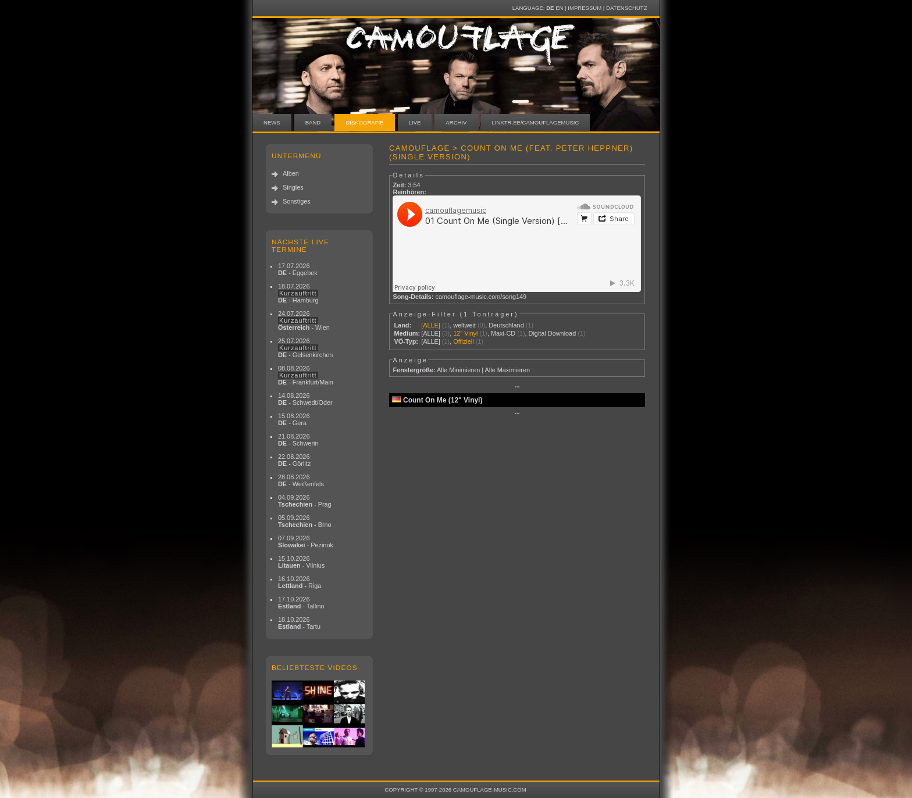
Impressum (584, 8)
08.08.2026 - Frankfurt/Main (305, 375)
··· (516, 386)
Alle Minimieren (458, 369)
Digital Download (552, 333)
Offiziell (463, 341)
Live (415, 122)
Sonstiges (297, 201)
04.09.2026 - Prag (305, 501)
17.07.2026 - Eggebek (298, 269)
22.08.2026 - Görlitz (294, 460)
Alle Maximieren (507, 369)
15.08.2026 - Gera (293, 419)
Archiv (456, 122)
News (271, 122)
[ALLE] (430, 325)
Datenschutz (626, 8)
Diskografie (364, 122)
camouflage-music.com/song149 (481, 296)
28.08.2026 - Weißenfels (301, 480)
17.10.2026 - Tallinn (301, 603)
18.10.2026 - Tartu (299, 623)
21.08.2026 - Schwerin (298, 440)
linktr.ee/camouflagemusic (535, 122)
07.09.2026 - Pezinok (305, 541)
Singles (293, 187)
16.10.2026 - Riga (299, 582)
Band (313, 122)
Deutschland (506, 325)
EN (559, 8)
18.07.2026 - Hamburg (298, 293)
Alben (291, 173)
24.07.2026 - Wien (304, 320)
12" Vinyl (465, 333)
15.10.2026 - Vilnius (301, 562)
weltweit (464, 325)
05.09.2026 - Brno (305, 521)
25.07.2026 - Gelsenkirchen (305, 347)
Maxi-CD (503, 333)
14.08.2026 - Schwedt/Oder (305, 399)
